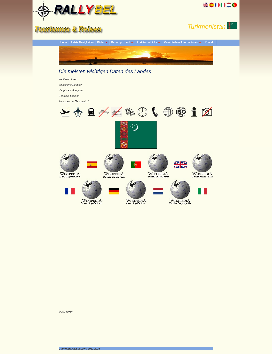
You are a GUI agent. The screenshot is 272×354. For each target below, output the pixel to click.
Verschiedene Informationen (182, 42)
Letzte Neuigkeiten (82, 42)
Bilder (102, 42)
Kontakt (209, 42)
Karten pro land (122, 42)
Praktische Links (148, 42)
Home (63, 42)
